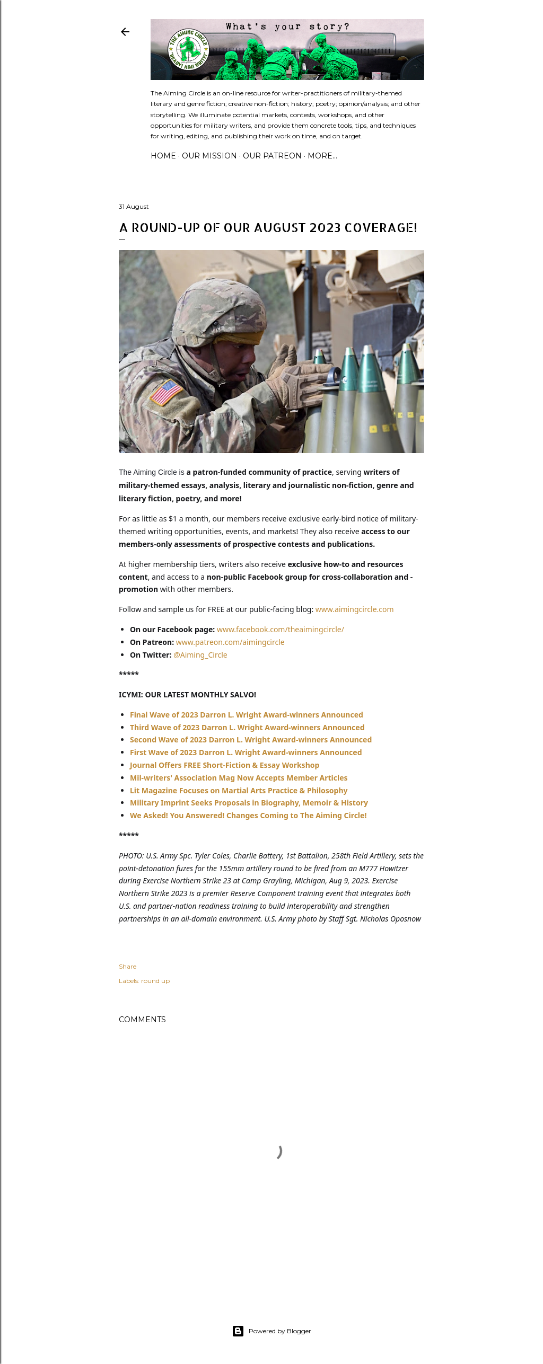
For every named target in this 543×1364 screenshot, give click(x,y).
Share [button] (127, 966)
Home (163, 156)
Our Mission (209, 156)
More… (322, 156)
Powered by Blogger (271, 1331)
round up (155, 981)
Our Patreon (272, 156)
